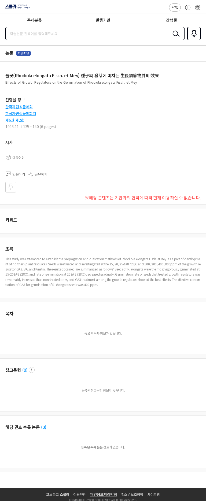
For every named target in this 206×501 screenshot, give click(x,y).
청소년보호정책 (132, 494)
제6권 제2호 (14, 120)
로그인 (174, 7)
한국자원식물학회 (19, 106)
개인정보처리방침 (103, 494)
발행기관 (103, 20)
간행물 (171, 20)
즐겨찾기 (193, 39)
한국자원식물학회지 (20, 113)
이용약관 (79, 494)
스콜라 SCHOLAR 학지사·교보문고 (16, 8)
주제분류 (34, 20)
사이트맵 (153, 494)
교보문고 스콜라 (57, 494)
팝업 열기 (32, 370)
